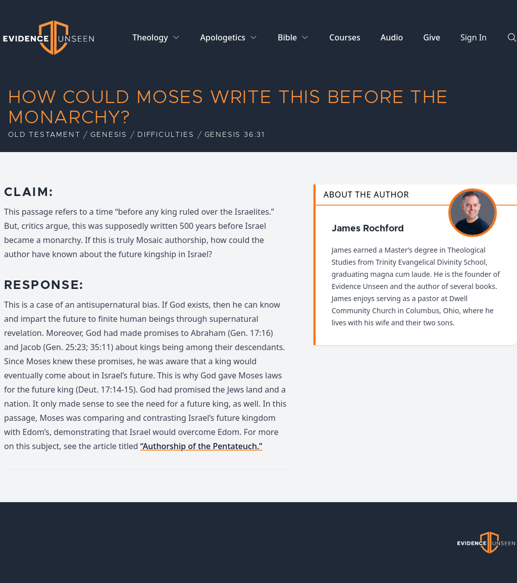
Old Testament (44, 134)
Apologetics (222, 37)
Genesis (108, 134)
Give (431, 37)
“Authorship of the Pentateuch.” (201, 446)
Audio (392, 37)
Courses (344, 37)
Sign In (473, 37)
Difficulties (165, 134)
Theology (150, 37)
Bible (287, 37)
